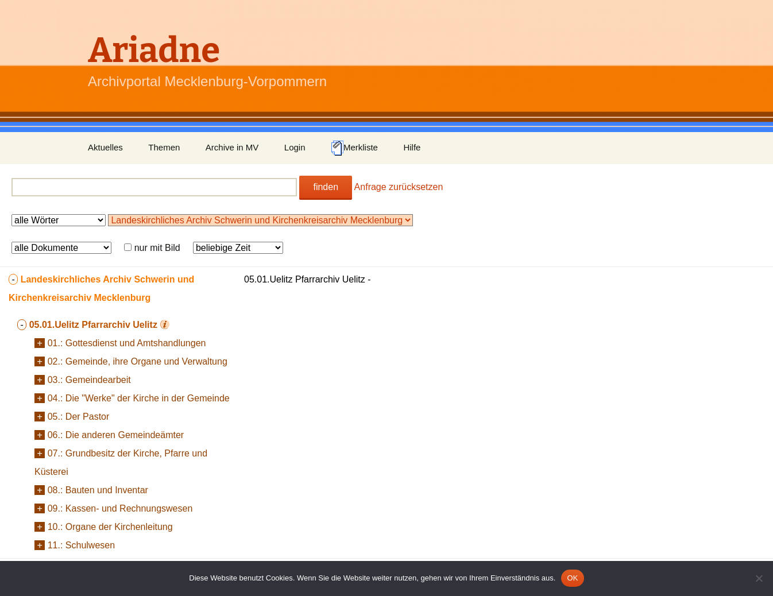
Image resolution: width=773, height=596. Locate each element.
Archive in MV (232, 147)
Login (295, 147)
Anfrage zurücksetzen (398, 187)
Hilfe (411, 147)
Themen (164, 147)
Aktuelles (105, 147)
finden (325, 187)
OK (572, 578)
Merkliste (354, 148)
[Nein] (758, 578)
